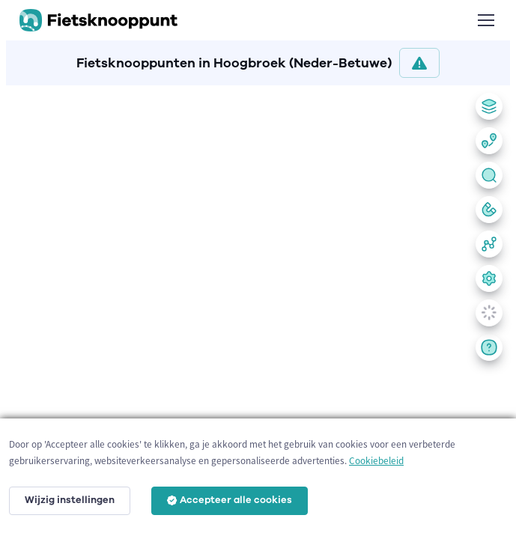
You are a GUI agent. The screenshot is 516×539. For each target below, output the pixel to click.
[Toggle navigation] (485, 20)
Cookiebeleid (376, 460)
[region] (258, 309)
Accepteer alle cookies (229, 500)
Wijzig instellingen (70, 500)
